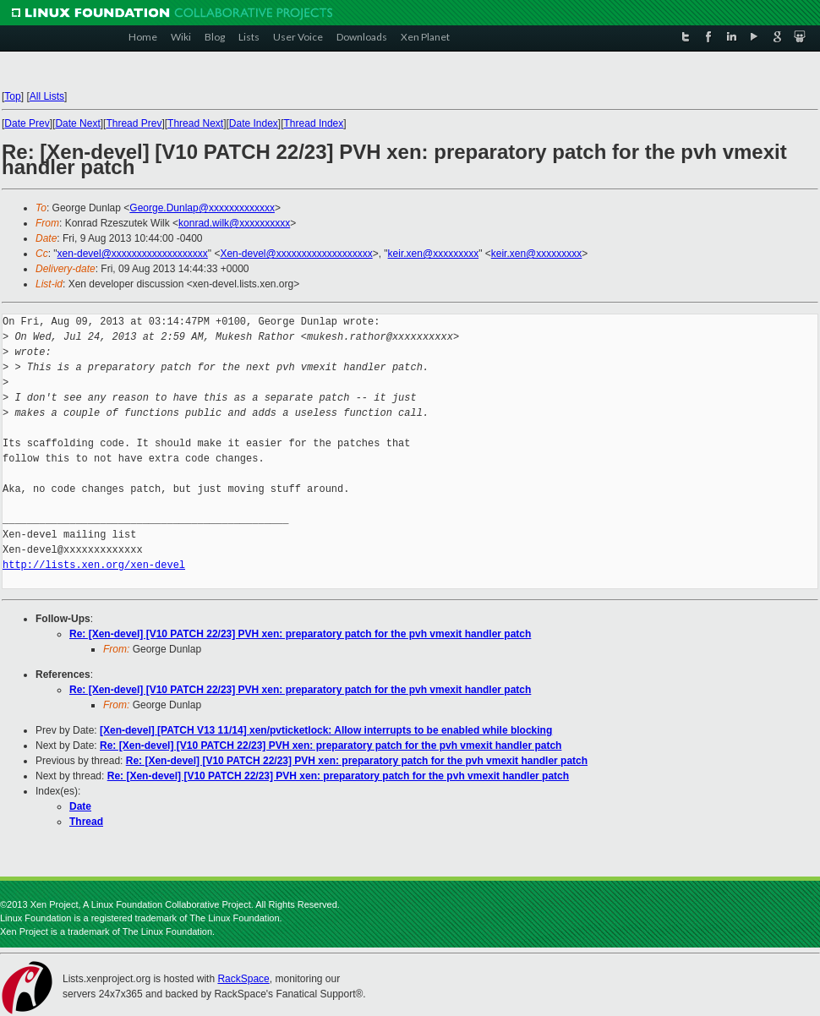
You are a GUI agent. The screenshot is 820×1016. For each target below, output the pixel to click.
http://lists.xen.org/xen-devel (94, 565)
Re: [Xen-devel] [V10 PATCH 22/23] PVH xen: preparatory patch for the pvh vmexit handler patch (300, 634)
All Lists (47, 96)
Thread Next (195, 123)
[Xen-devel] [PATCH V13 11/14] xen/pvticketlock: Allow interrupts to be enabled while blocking (326, 730)
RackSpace (243, 979)
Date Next (77, 123)
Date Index (253, 123)
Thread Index (314, 123)
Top (12, 96)
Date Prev (26, 123)
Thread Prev (133, 123)
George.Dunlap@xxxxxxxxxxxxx (202, 208)
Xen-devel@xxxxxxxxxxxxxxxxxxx (296, 253)
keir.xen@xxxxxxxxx (433, 253)
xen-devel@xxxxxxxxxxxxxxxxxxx (132, 253)
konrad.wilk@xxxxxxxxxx (234, 223)
